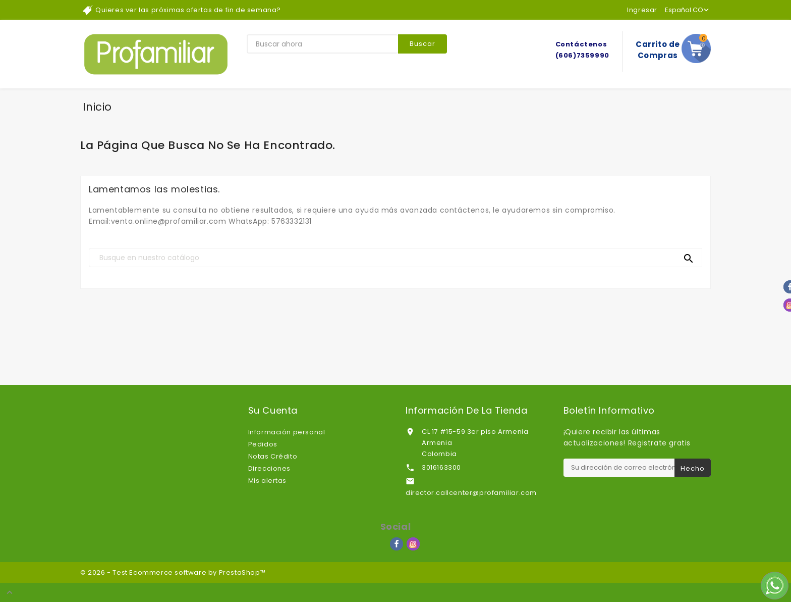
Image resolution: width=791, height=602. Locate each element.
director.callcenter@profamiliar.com (471, 492)
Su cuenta (273, 410)
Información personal (286, 432)
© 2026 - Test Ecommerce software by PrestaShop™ (172, 572)
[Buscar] (395, 257)
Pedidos (262, 444)
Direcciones (269, 468)
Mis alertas (267, 480)
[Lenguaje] (688, 10)
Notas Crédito (273, 456)
